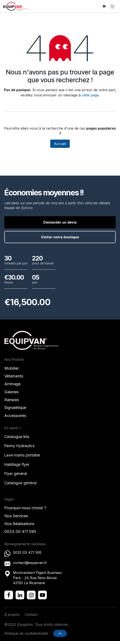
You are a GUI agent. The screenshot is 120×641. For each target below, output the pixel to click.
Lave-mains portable (22, 455)
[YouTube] (42, 595)
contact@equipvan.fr (30, 562)
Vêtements (13, 376)
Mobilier (11, 368)
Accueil (60, 144)
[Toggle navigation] (112, 6)
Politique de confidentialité (26, 633)
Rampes (11, 399)
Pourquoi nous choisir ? (25, 508)
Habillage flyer (16, 464)
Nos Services (16, 516)
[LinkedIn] (20, 595)
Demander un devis (60, 222)
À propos (11, 614)
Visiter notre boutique (60, 237)
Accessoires (15, 415)
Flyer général (15, 473)
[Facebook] (8, 595)
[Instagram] (31, 595)
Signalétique (15, 407)
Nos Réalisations (19, 523)
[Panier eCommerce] (103, 6)
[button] (59, 633)
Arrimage (12, 384)
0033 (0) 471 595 (20, 531)
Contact (31, 614)
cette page (90, 95)
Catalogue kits (16, 437)
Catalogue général (20, 483)
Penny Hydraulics (19, 446)
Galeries (11, 392)
